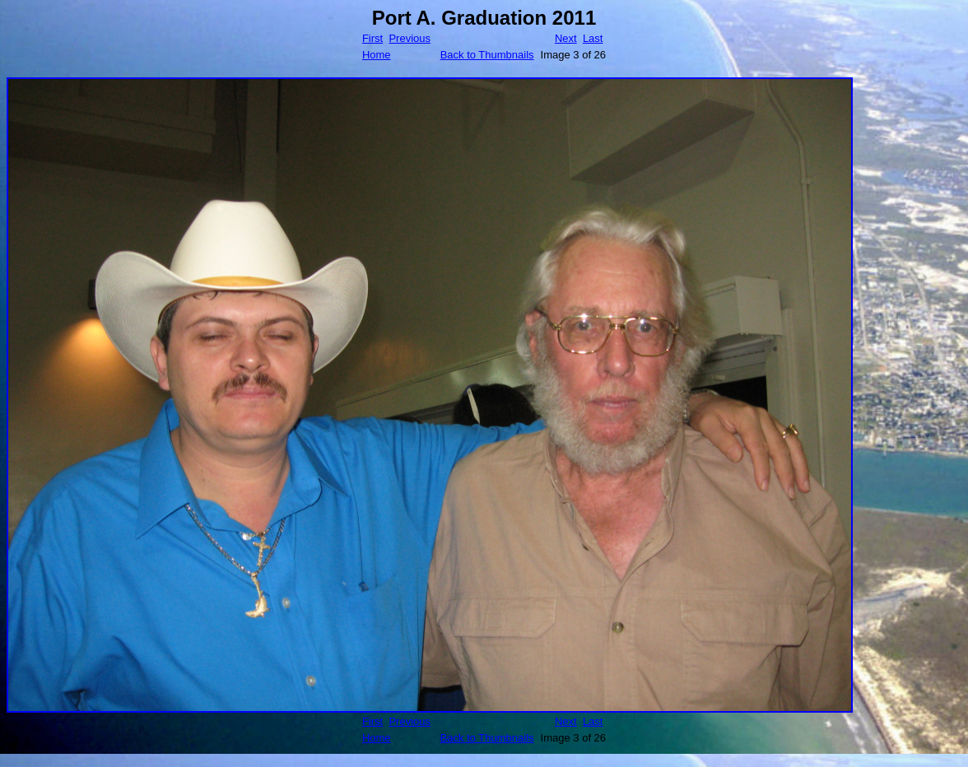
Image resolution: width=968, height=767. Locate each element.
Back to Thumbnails (487, 55)
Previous (409, 38)
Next (566, 38)
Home (376, 55)
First (372, 38)
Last (593, 38)
